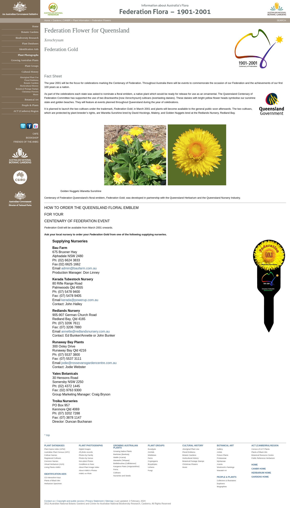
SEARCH (281, 20)
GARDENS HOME (260, 477)
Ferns (115, 469)
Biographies (222, 487)
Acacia (220, 464)
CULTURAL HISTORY (192, 445)
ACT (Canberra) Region (25, 111)
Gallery (220, 449)
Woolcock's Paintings (225, 467)
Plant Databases (30, 43)
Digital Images (84, 449)
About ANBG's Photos (88, 470)
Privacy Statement (95, 501)
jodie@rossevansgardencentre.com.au (88, 363)
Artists (219, 452)
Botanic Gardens (29, 32)
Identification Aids (28, 49)
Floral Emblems (31, 80)
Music (35, 94)
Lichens (151, 467)
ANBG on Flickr (85, 474)
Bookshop (32, 138)
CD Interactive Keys (52, 478)
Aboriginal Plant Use (29, 77)
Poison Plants (222, 455)
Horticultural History (29, 85)
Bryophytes (152, 464)
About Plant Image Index (89, 467)
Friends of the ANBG (25, 142)
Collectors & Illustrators (226, 481)
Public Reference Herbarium (263, 458)
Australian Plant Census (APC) (57, 452)
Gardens (57, 20)
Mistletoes (152, 455)
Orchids (151, 452)
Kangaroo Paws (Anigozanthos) (126, 466)
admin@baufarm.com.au (78, 268)
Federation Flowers (101, 20)
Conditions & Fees (86, 464)
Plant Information (81, 20)
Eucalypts (152, 449)
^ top (47, 435)
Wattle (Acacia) (119, 457)
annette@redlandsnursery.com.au (85, 331)
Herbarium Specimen (53, 484)
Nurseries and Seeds (122, 476)
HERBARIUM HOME (261, 473)
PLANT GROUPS (156, 445)
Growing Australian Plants (24, 60)
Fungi (150, 470)
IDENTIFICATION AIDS (55, 474)
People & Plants (30, 105)
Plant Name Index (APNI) (54, 449)
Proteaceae (221, 458)
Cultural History (30, 71)
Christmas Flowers (30, 91)
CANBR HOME (259, 469)
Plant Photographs (28, 55)
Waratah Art (222, 470)
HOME (255, 465)
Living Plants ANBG (52, 467)
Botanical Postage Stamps (27, 89)
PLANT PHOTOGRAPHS (91, 445)
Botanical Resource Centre (263, 455)
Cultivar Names (50, 455)
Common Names (51, 461)
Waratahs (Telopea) (121, 460)
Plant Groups (31, 66)
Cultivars (117, 473)
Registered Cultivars (52, 458)
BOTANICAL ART (225, 445)
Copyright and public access (70, 501)
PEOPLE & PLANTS (226, 477)
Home (35, 26)
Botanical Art (31, 99)
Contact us (49, 501)
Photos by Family (86, 455)
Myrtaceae (221, 461)
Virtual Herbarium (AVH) (54, 464)
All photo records (86, 452)
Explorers (221, 484)
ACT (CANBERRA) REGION (265, 445)
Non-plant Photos (86, 461)
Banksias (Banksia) (121, 454)
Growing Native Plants (122, 451)
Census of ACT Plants (261, 449)
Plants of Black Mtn (52, 481)
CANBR (66, 20)
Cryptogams (153, 461)
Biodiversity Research (27, 38)
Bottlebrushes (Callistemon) (124, 463)
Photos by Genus (86, 458)
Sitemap (109, 501)
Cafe (35, 133)
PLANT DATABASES (54, 445)
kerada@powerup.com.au (79, 300)
